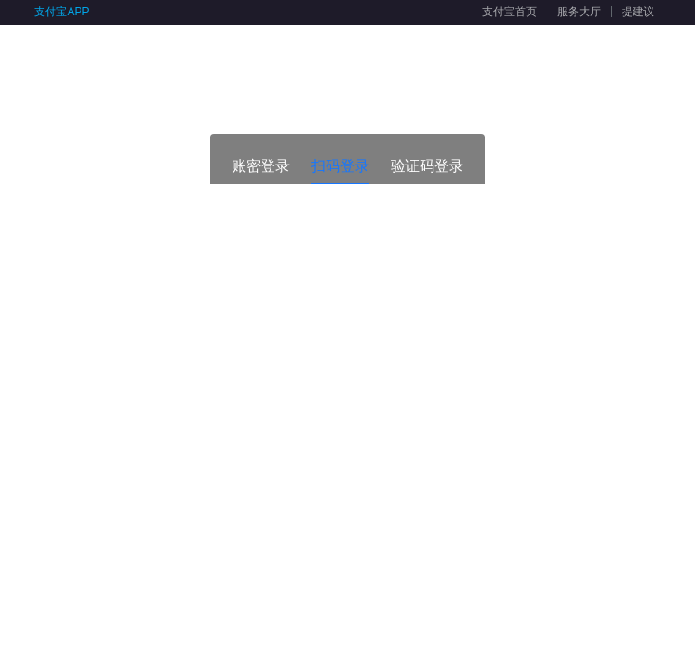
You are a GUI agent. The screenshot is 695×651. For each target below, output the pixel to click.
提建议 (638, 11)
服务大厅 (579, 11)
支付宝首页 (509, 11)
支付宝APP (61, 11)
